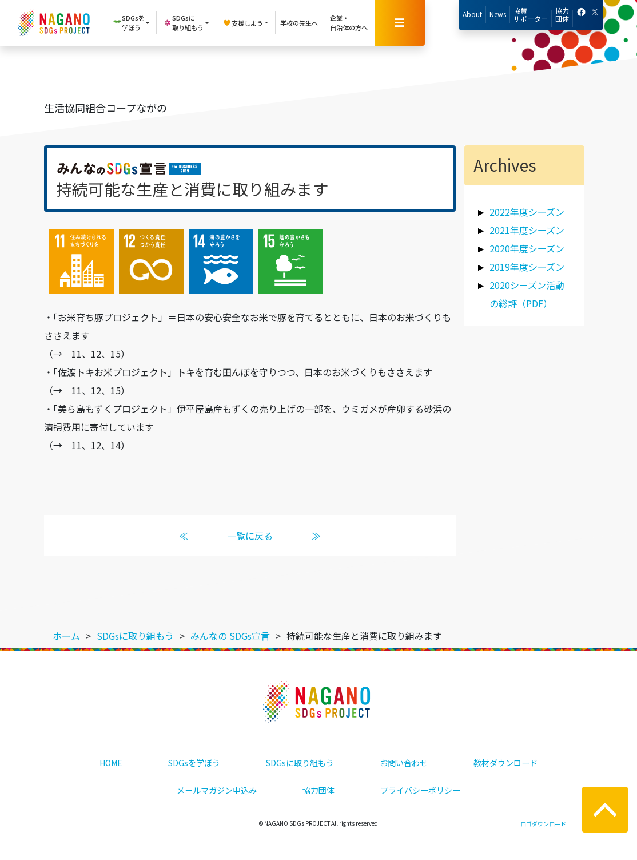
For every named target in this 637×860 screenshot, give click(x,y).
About (472, 14)
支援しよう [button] (242, 22)
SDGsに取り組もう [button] (183, 22)
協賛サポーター (530, 14)
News (497, 14)
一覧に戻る (250, 535)
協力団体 (562, 14)
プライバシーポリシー (420, 790)
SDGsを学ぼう (194, 762)
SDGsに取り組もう (300, 762)
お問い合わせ (404, 762)
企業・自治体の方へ (349, 22)
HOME (110, 762)
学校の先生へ (299, 22)
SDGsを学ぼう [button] (129, 22)
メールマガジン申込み (217, 790)
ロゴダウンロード (543, 823)
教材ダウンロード (505, 762)
